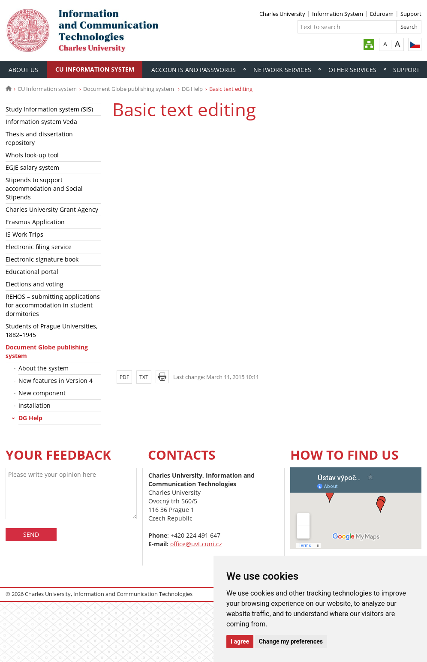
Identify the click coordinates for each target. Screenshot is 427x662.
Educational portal (32, 272)
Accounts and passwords (193, 70)
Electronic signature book (42, 259)
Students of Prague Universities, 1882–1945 (52, 330)
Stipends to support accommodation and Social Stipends (44, 188)
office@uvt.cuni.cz (196, 544)
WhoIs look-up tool (32, 155)
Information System (337, 14)
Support (410, 14)
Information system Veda (41, 121)
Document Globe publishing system (129, 89)
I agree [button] (240, 641)
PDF (124, 377)
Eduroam (382, 14)
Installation (34, 405)
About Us (23, 70)
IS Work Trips (24, 234)
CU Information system (94, 69)
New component (42, 393)
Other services (352, 70)
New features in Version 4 (55, 380)
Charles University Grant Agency (52, 209)
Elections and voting (34, 284)
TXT (143, 377)
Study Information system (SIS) (49, 109)
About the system (43, 368)
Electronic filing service (39, 247)
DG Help (192, 89)
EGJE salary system (32, 167)
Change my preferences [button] (291, 641)
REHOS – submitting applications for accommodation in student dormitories (53, 305)
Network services (282, 70)
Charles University (282, 14)
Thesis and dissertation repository (39, 138)
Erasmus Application (35, 222)
